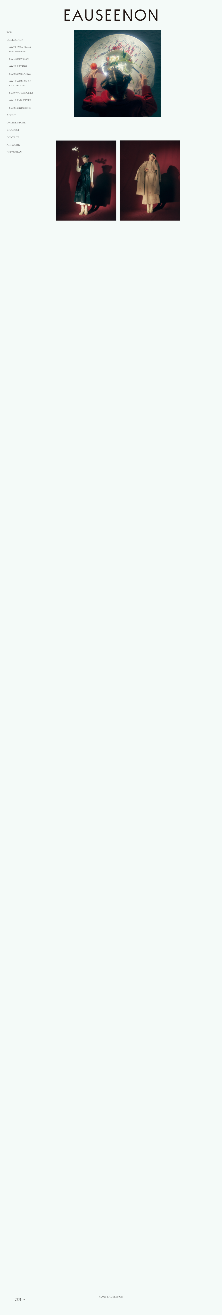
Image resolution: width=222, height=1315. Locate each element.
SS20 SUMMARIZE (20, 73)
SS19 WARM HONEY (21, 92)
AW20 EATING (18, 66)
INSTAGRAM (14, 152)
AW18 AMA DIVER (20, 100)
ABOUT (11, 114)
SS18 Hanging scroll (20, 107)
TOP (9, 32)
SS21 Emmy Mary (19, 58)
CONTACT (13, 137)
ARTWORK (13, 144)
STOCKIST (13, 129)
